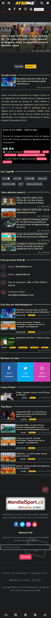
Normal (38, 9)
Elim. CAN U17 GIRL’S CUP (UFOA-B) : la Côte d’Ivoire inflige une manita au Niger (30, 200)
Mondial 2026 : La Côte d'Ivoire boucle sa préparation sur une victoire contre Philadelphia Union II (32, 427)
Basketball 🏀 (34, 347)
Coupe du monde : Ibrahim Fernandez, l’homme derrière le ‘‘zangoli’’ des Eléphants (30, 324)
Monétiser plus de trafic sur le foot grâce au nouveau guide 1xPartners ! (32, 81)
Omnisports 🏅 (23, 347)
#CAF (45, 152)
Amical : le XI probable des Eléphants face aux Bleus (33, 467)
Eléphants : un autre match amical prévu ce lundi (31, 454)
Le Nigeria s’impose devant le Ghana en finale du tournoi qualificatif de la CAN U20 (32, 246)
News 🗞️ (18, 66)
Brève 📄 (6, 178)
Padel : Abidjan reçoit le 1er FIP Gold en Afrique (32, 393)
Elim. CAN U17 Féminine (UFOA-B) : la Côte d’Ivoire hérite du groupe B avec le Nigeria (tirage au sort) (33, 223)
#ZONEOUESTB (32, 152)
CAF (20, 184)
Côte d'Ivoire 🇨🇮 (9, 184)
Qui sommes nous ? (20, 573)
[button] (39, 9)
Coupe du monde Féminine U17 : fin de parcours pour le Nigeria (33, 235)
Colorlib (37, 590)
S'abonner (25, 557)
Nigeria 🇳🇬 (42, 178)
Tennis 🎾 (32, 397)
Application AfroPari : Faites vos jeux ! (33, 339)
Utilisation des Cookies (19, 580)
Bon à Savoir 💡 (20, 315)
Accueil (6, 573)
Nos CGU (36, 580)
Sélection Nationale (34, 184)
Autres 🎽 (12, 347)
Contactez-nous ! (39, 573)
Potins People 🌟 (20, 332)
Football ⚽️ (30, 66)
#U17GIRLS (10, 155)
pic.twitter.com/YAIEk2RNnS (31, 155)
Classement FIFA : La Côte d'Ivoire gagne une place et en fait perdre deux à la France (31, 414)
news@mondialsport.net (21, 295)
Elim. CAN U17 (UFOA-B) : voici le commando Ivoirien (33, 211)
